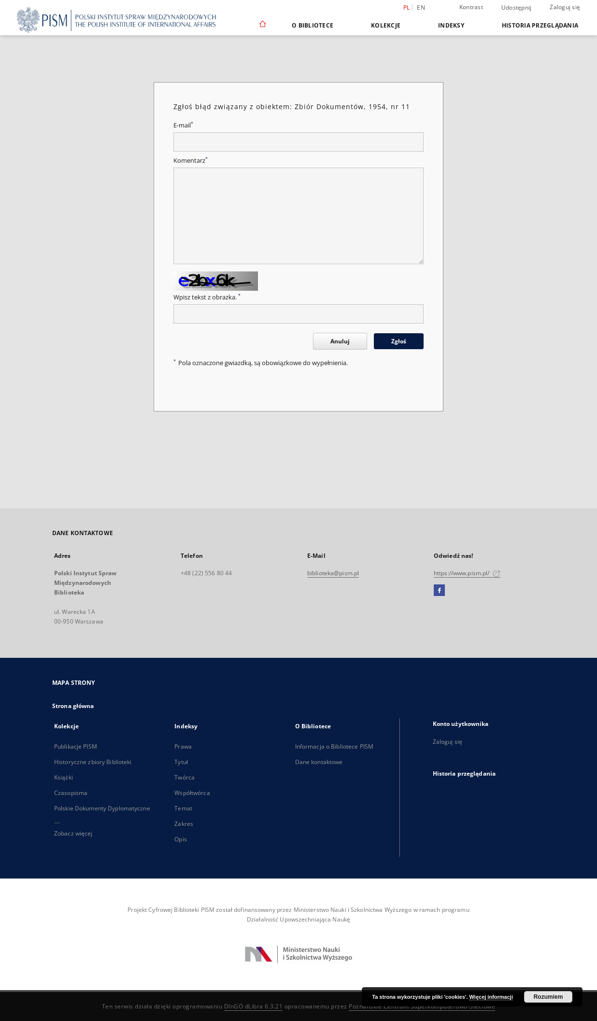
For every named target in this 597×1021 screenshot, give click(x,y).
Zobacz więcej (73, 833)
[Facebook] (439, 590)
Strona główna (73, 706)
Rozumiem (548, 996)
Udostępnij (516, 8)
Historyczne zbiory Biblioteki (92, 762)
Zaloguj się (565, 7)
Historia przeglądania (540, 25)
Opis (180, 839)
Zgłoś (398, 341)
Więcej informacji (491, 997)
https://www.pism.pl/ (467, 573)
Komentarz (190, 160)
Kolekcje (385, 25)
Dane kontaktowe (319, 762)
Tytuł (181, 762)
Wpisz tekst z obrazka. (207, 297)
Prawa (183, 746)
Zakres (183, 824)
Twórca (184, 777)
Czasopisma (70, 793)
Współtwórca (192, 793)
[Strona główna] (262, 25)
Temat (183, 808)
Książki (63, 777)
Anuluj (340, 341)
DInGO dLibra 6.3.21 (253, 1006)
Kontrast (471, 7)
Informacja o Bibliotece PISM (334, 746)
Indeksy (451, 25)
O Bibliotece (312, 25)
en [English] (421, 7)
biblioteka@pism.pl (333, 573)
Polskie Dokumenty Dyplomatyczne (102, 808)
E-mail (183, 125)
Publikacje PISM (75, 746)
